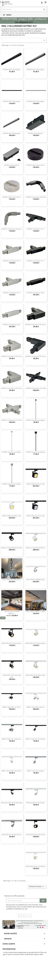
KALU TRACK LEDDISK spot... (12, 580)
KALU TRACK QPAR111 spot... (36, 611)
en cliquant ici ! (24, 22)
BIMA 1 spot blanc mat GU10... (12, 771)
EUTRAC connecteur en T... (36, 229)
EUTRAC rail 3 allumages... (12, 70)
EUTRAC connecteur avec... (36, 293)
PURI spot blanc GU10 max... (36, 803)
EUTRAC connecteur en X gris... (12, 420)
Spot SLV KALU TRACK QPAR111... (12, 612)
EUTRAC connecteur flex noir (36, 197)
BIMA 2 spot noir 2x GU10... (11, 707)
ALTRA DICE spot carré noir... (36, 835)
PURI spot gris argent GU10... (12, 835)
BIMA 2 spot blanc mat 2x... (36, 707)
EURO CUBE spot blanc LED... (12, 516)
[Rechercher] (24, 9)
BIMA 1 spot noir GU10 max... (36, 739)
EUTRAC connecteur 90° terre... (36, 325)
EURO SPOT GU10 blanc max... (36, 675)
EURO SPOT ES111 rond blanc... (36, 643)
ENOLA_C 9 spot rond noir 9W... (12, 548)
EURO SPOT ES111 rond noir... (12, 643)
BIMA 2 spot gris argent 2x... (12, 739)
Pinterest (25, 916)
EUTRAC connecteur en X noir (36, 388)
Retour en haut (36, 886)
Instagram (30, 916)
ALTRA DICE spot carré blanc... (36, 866)
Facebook (20, 916)
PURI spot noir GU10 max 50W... (12, 803)
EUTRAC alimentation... (36, 133)
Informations (9, 949)
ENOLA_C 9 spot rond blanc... (36, 548)
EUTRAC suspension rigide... (36, 420)
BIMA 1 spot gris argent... (36, 771)
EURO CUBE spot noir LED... (36, 484)
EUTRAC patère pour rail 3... (36, 165)
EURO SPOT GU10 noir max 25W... (12, 676)
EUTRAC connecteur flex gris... (12, 229)
